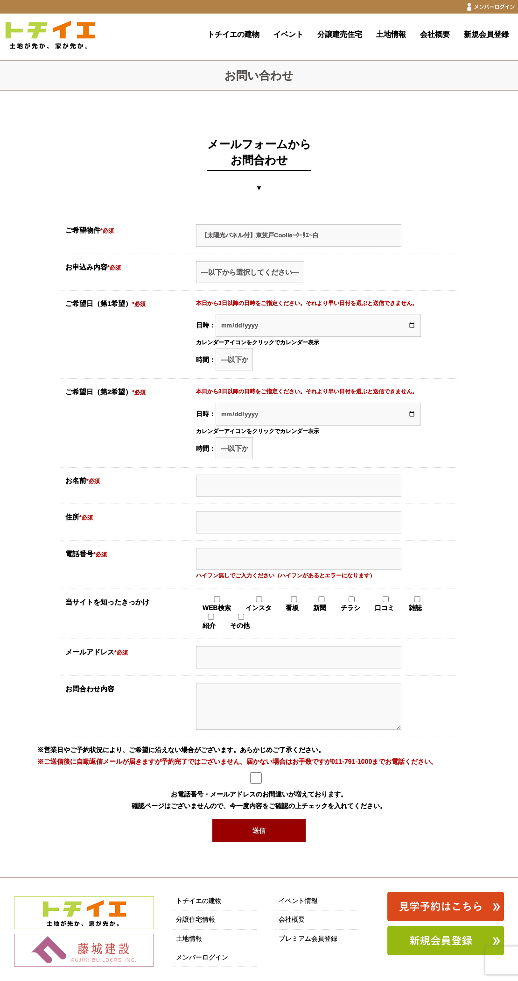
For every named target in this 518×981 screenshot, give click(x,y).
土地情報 (391, 34)
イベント (288, 34)
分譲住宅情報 (195, 919)
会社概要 (435, 34)
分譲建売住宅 (339, 34)
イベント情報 (298, 900)
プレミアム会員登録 (308, 938)
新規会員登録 (486, 34)
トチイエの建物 (233, 34)
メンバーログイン (202, 957)
